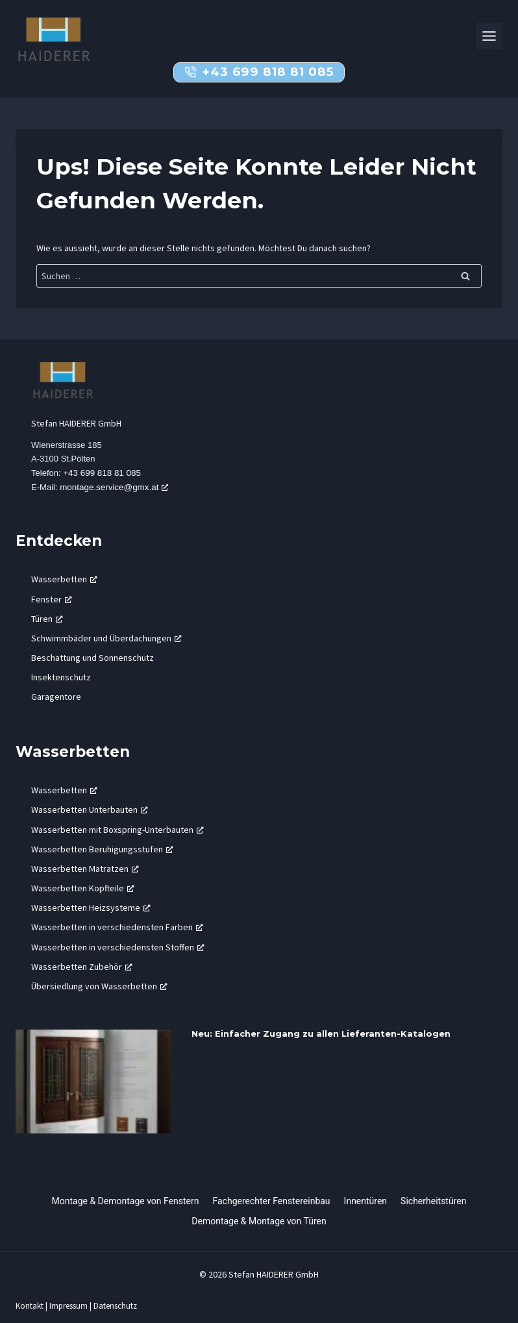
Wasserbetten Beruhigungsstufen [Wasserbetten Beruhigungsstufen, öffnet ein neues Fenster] (102, 850)
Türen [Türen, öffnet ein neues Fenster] (47, 619)
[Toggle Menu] (489, 36)
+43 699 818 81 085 (103, 474)
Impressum (69, 1300)
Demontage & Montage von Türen (258, 1216)
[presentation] (93, 1082)
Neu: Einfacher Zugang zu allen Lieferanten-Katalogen (320, 1034)
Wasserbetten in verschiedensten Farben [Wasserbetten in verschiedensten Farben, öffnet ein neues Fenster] (117, 928)
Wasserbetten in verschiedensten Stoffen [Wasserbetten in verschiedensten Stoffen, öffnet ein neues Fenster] (117, 947)
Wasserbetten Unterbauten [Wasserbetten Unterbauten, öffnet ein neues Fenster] (89, 810)
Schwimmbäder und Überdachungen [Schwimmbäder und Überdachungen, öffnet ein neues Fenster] (106, 639)
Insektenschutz (61, 678)
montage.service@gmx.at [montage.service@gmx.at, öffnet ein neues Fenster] (114, 488)
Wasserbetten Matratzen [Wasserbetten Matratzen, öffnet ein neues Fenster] (85, 869)
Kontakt (29, 1300)
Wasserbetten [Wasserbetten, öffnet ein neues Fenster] (64, 580)
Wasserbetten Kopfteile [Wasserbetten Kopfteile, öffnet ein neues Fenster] (82, 889)
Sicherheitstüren (433, 1196)
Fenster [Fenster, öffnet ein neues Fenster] (51, 599)
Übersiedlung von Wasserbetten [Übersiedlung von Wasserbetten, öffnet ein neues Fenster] (99, 987)
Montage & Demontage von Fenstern (125, 1196)
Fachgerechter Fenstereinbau (271, 1196)
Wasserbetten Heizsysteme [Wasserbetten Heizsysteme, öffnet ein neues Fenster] (91, 908)
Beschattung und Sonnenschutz (92, 658)
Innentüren (366, 1196)
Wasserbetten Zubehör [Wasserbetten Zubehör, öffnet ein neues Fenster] (81, 967)
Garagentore (56, 697)
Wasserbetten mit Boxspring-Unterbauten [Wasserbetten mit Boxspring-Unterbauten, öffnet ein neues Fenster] (117, 829)
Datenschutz (117, 1300)
